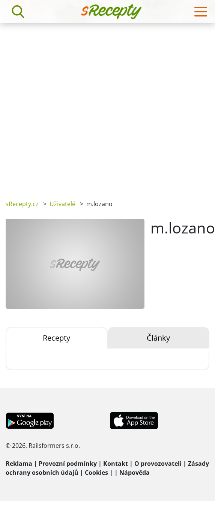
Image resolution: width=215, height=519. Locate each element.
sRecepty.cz (22, 204)
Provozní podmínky (68, 463)
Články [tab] (158, 338)
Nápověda (134, 472)
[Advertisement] (79, 106)
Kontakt (115, 463)
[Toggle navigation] (200, 11)
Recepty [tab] (56, 338)
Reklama (19, 463)
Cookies (96, 472)
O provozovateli (158, 463)
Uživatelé (62, 204)
